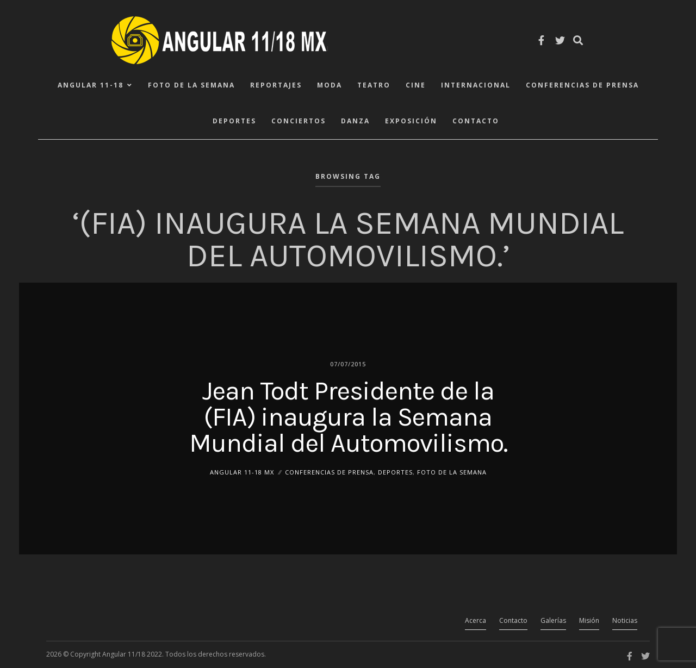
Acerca (475, 620)
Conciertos (298, 121)
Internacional (476, 85)
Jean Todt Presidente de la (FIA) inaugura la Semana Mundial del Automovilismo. (348, 416)
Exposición (411, 121)
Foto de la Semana (191, 85)
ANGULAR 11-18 (90, 85)
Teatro (373, 85)
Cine (416, 85)
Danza (355, 121)
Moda (329, 85)
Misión (589, 620)
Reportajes (276, 85)
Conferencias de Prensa (582, 85)
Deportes (234, 121)
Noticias (624, 620)
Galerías (553, 620)
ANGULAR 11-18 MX (242, 471)
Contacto (475, 121)
